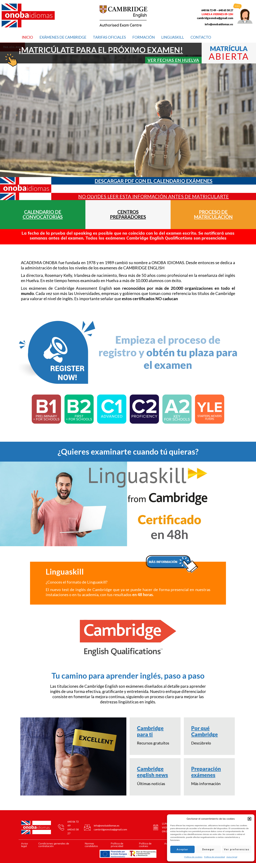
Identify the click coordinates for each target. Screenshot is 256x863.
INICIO (27, 37)
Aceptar (182, 849)
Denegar (208, 849)
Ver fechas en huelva (173, 60)
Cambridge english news (152, 771)
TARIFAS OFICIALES (109, 37)
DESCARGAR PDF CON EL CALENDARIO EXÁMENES (153, 181)
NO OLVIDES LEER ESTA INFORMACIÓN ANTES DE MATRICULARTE (153, 196)
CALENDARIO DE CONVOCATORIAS (43, 214)
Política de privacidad (214, 857)
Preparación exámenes (206, 771)
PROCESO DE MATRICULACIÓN (213, 214)
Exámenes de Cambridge (63, 37)
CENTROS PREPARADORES (128, 214)
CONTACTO (201, 37)
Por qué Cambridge (204, 731)
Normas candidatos (91, 845)
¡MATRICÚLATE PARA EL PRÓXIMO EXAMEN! (100, 49)
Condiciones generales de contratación (53, 845)
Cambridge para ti (150, 731)
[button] (249, 818)
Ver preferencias (236, 849)
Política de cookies (193, 857)
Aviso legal (231, 857)
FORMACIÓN (143, 37)
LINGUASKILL (172, 37)
